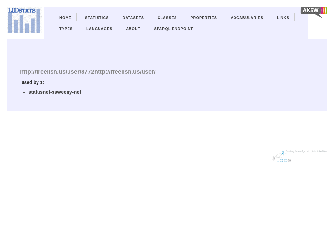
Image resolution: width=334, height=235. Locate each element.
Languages (99, 29)
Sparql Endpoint (173, 29)
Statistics (97, 18)
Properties (203, 18)
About (133, 29)
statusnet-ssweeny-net (54, 92)
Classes (167, 18)
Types (66, 29)
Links (283, 18)
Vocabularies (247, 18)
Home (65, 18)
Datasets (133, 18)
